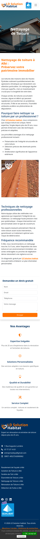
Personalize (21, 536)
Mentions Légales (9, 528)
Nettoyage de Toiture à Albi (12, 481)
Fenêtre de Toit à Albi (9, 474)
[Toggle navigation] (36, 5)
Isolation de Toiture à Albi (11, 471)
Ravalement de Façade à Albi (12, 467)
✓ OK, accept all (29, 534)
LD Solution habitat (14, 120)
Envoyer (20, 315)
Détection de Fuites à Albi (11, 488)
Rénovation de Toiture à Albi (12, 484)
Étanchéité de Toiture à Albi (12, 477)
